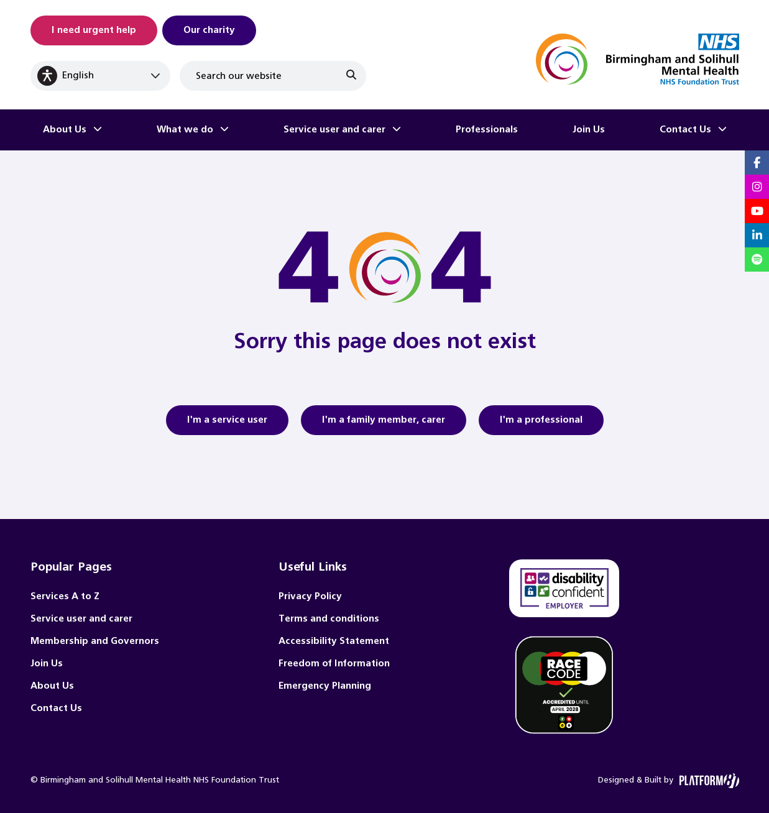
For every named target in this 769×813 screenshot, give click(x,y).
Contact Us (685, 129)
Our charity (209, 30)
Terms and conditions (329, 618)
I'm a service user (227, 424)
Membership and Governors (94, 641)
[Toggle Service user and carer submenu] (396, 130)
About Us (64, 129)
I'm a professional (541, 424)
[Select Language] (100, 76)
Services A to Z (64, 596)
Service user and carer (334, 129)
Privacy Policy (310, 596)
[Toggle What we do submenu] (224, 130)
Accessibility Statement (334, 641)
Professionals (487, 129)
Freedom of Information (334, 663)
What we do (185, 129)
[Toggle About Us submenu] (97, 130)
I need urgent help (94, 30)
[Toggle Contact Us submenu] (722, 130)
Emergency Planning (325, 686)
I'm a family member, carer (383, 424)
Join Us (589, 129)
